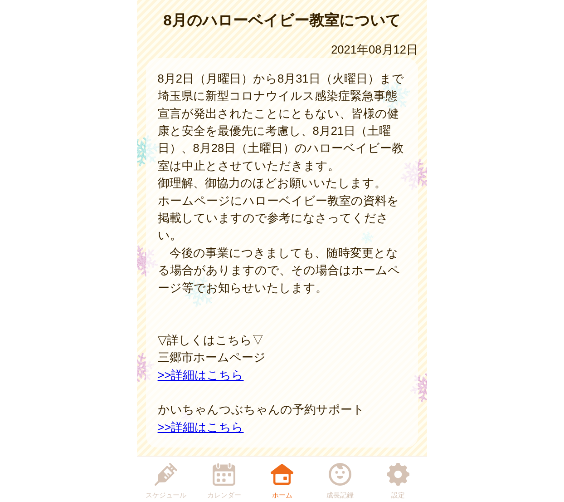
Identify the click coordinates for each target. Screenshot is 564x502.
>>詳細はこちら (201, 375)
